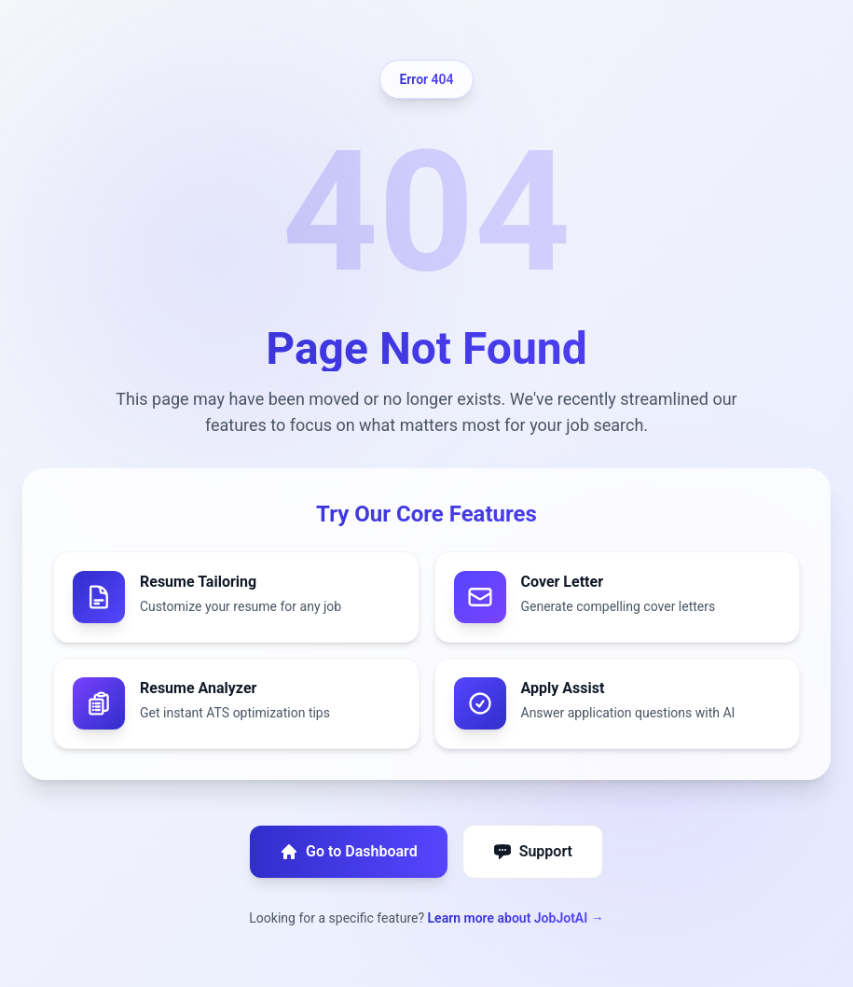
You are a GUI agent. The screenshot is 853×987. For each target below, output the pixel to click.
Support (532, 851)
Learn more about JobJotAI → (516, 918)
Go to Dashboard (349, 851)
